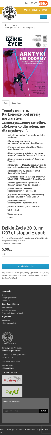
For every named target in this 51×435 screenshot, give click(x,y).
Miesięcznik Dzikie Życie (14, 273)
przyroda (34, 273)
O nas (4, 295)
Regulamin (6, 300)
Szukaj (15, 25)
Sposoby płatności (9, 310)
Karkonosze (22, 275)
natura (40, 273)
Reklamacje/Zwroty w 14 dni (12, 313)
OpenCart (14, 430)
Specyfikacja (16, 103)
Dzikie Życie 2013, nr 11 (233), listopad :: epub (21, 28)
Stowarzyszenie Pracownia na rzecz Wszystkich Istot (29, 238)
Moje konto (6, 320)
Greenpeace (12, 275)
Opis (5, 103)
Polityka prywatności (9, 298)
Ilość (3, 254)
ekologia (27, 273)
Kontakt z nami (7, 308)
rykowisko (30, 275)
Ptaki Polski (13, 278)
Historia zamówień (9, 323)
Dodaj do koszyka (25, 266)
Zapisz (43, 411)
